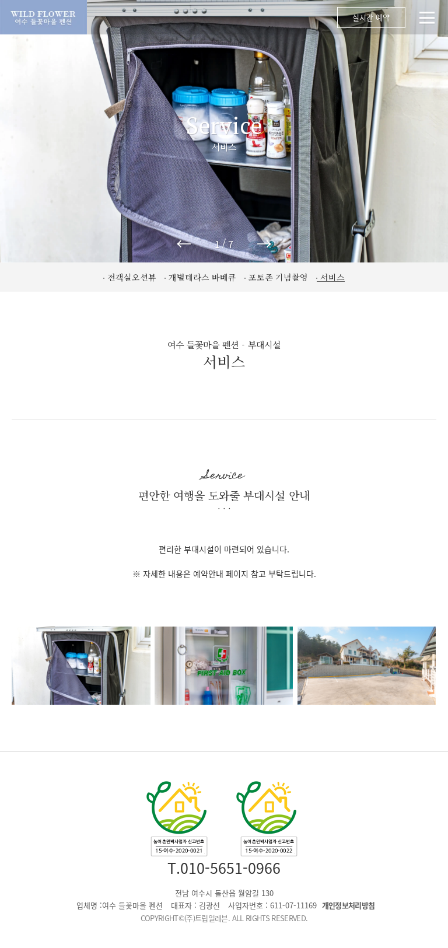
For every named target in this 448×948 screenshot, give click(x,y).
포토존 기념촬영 (278, 277)
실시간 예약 (370, 17)
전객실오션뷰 (131, 277)
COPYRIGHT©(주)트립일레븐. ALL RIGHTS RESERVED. (224, 917)
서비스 (332, 277)
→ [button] (264, 243)
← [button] (183, 243)
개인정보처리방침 (348, 905)
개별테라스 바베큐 (202, 277)
